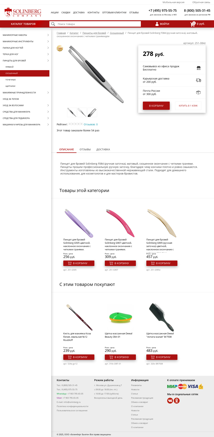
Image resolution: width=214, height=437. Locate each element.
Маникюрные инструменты (18, 41)
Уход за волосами (13, 105)
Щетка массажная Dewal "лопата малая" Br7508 (160, 335)
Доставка (79, 12)
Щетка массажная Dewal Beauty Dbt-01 (118, 335)
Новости (135, 389)
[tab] (66, 150)
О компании (137, 406)
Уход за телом (11, 99)
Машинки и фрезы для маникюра (21, 124)
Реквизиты (136, 385)
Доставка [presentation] (103, 149)
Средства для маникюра (16, 111)
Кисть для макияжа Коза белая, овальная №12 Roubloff (77, 337)
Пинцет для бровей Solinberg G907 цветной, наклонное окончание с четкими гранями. (118, 244)
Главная (61, 33)
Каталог (74, 33)
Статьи (134, 393)
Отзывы (134, 12)
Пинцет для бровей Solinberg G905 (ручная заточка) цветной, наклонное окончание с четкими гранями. (160, 246)
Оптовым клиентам (114, 12)
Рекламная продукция (142, 397)
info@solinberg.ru (72, 402)
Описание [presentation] (66, 149)
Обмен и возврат (139, 402)
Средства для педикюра (16, 118)
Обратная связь (201, 2)
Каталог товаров (23, 24)
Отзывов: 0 (91, 124)
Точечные (10, 79)
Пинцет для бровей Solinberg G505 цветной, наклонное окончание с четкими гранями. (77, 244)
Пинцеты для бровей (14, 60)
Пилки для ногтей (13, 47)
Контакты (93, 12)
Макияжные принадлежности (19, 92)
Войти (164, 24)
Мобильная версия (173, 2)
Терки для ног (10, 54)
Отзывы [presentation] (85, 149)
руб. (197, 24)
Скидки (65, 12)
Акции (55, 12)
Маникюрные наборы (15, 35)
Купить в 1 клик (188, 105)
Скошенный (11, 73)
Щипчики (10, 86)
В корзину (156, 105)
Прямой (9, 67)
